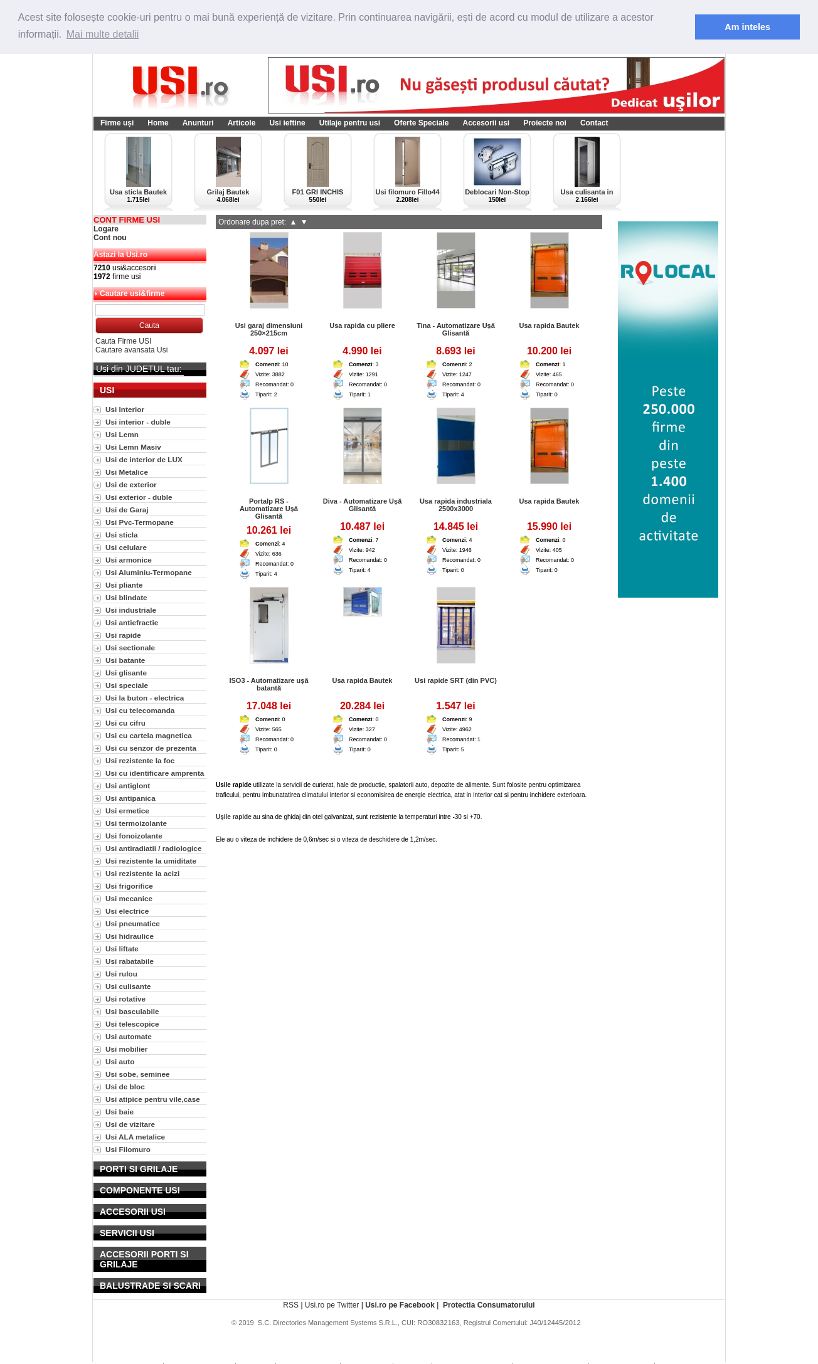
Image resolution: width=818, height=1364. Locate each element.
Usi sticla (121, 535)
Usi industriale (130, 610)
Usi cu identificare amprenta (154, 773)
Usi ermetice (127, 810)
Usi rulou (121, 974)
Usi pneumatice (132, 923)
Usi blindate (126, 597)
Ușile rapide (234, 816)
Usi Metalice (126, 472)
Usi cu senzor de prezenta (150, 748)
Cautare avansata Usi (131, 350)
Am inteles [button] (747, 27)
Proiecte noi (544, 123)
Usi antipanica (130, 798)
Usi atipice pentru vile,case (152, 1099)
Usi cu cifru (125, 723)
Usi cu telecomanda (139, 710)
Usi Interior (124, 409)
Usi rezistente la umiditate (150, 861)
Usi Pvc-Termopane (139, 522)
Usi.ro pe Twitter (332, 1305)
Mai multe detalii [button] (102, 34)
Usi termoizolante (136, 823)
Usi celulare (126, 547)
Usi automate (128, 1036)
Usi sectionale (130, 647)
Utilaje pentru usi (349, 123)
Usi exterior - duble (138, 497)
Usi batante (125, 660)
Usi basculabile (132, 1011)
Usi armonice (128, 560)
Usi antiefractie (131, 622)
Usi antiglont (127, 785)
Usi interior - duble (138, 422)
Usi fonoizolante (133, 836)
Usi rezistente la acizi (142, 873)
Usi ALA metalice (135, 1137)
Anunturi (198, 123)
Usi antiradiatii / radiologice (153, 848)
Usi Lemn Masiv (133, 447)
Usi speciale (126, 685)
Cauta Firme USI (123, 341)
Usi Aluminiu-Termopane (148, 572)
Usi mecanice (128, 898)
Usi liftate (122, 948)
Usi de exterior (131, 484)
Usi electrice (127, 911)
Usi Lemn (122, 434)
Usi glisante (126, 673)
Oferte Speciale (421, 123)
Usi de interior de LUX (144, 459)
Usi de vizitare (130, 1124)
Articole (242, 123)
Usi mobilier (126, 1049)
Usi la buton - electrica (144, 698)
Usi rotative (125, 999)
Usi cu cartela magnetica (148, 735)
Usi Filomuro (128, 1149)
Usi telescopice (132, 1024)
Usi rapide (123, 635)
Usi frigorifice (129, 886)
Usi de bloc (125, 1086)
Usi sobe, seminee (137, 1074)
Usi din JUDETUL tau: (138, 369)
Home (157, 123)
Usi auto (119, 1061)
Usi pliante (123, 585)
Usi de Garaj (127, 509)
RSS (291, 1305)
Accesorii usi (485, 123)
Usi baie (119, 1112)
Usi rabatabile (129, 961)
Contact (594, 123)
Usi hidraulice (129, 936)
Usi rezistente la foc (139, 760)
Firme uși (117, 123)
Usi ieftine (287, 123)
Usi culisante (128, 986)
